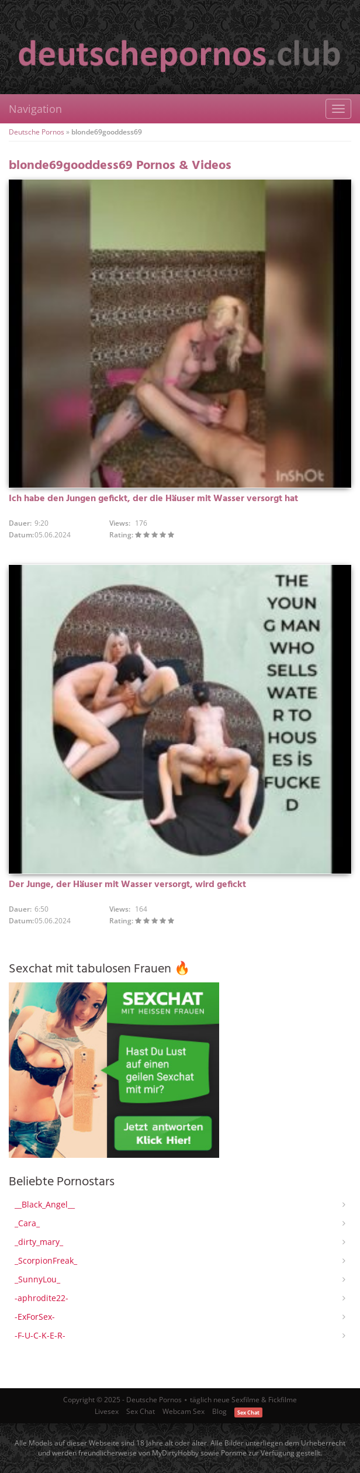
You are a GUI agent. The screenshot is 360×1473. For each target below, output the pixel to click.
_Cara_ (27, 1223)
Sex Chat (140, 1411)
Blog (219, 1411)
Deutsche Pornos (36, 132)
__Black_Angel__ (45, 1204)
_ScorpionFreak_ (46, 1260)
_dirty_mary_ (39, 1241)
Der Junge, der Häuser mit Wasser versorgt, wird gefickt (127, 884)
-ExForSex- (35, 1316)
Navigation (35, 109)
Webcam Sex (183, 1411)
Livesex (107, 1411)
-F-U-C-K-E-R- (40, 1335)
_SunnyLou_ (37, 1279)
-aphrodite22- (41, 1297)
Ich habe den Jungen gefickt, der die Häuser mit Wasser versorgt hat (153, 498)
